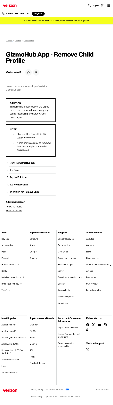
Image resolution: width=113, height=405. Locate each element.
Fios (3, 366)
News (88, 251)
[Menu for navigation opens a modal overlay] (108, 5)
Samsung (34, 239)
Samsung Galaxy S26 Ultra (13, 337)
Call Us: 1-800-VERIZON (17, 14)
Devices (5, 239)
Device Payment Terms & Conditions (69, 335)
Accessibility (64, 290)
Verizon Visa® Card (10, 372)
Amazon (33, 258)
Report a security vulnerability (66, 344)
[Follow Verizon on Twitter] (93, 324)
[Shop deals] (86, 21)
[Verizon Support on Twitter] (87, 349)
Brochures (91, 277)
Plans (4, 251)
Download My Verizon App (70, 277)
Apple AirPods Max (10, 344)
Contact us (63, 251)
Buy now (38, 13)
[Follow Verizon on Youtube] (99, 324)
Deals (4, 271)
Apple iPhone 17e (9, 331)
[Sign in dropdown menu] (96, 5)
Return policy (64, 245)
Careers (90, 245)
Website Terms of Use (70, 396)
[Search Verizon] (89, 5)
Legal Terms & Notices (68, 327)
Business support (66, 264)
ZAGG (32, 331)
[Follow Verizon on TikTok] (87, 329)
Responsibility (92, 258)
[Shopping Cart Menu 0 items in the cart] (102, 5)
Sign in (61, 271)
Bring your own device (11, 283)
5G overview (92, 283)
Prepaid (5, 258)
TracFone (5, 290)
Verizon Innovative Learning (98, 264)
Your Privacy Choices (57, 389)
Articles (89, 271)
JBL (31, 350)
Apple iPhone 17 (8, 324)
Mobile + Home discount (12, 277)
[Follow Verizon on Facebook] (87, 324)
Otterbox (34, 324)
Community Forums (67, 258)
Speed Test (63, 303)
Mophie (33, 344)
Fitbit (32, 356)
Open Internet (51, 396)
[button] (28, 72)
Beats (32, 337)
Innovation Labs (93, 290)
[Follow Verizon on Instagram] (105, 324)
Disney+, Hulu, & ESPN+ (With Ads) (12, 351)
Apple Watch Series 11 (11, 359)
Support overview (66, 239)
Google (33, 251)
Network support (66, 296)
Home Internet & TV (10, 264)
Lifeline (61, 283)
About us (90, 239)
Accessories (7, 245)
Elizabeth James (37, 363)
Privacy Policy (37, 389)
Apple (32, 245)
